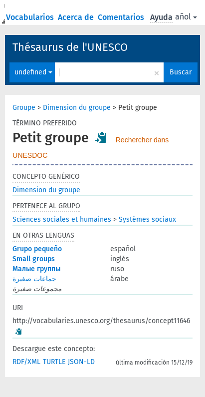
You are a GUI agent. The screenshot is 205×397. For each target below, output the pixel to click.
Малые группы (36, 269)
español (179, 16)
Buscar (181, 72)
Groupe (23, 107)
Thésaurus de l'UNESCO (70, 47)
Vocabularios (31, 17)
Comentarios (122, 17)
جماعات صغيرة (34, 279)
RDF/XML (26, 362)
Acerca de (77, 17)
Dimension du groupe (77, 107)
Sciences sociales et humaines (61, 219)
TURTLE (54, 362)
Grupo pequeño (37, 249)
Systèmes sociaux (147, 219)
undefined (33, 72)
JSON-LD (81, 362)
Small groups (33, 259)
